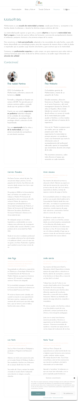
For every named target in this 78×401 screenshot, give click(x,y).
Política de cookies (47, 397)
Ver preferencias (68, 393)
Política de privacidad (58, 397)
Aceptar (38, 393)
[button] (74, 378)
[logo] (39, 3)
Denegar (53, 393)
